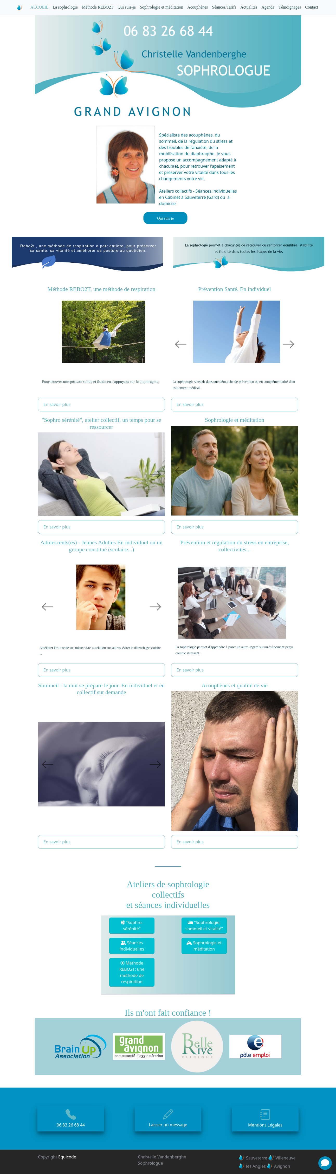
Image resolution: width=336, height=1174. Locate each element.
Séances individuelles (132, 946)
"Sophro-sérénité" (132, 926)
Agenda (267, 7)
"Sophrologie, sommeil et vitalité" (204, 926)
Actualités (248, 7)
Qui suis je (165, 218)
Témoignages (290, 7)
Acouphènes (197, 7)
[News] (325, 1163)
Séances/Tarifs (224, 7)
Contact (311, 7)
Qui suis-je (127, 7)
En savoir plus (56, 404)
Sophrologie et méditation (161, 7)
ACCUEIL (39, 7)
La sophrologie (65, 7)
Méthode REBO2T (97, 7)
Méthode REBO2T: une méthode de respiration (131, 972)
